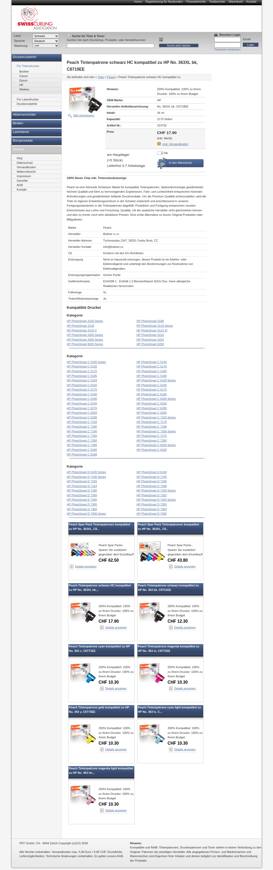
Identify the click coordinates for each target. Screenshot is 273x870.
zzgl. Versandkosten (175, 144)
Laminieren (21, 132)
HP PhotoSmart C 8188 (82, 454)
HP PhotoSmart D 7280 (82, 499)
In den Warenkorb (180, 162)
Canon (23, 76)
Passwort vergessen (228, 49)
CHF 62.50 (109, 560)
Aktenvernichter (24, 114)
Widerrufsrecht (26, 171)
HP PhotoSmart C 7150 (82, 421)
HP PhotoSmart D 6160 (152, 472)
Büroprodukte (23, 140)
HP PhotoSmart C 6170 (82, 389)
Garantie (22, 180)
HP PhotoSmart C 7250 (82, 435)
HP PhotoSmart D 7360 (82, 509)
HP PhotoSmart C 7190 (82, 431)
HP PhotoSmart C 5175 (82, 371)
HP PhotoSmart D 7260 (82, 495)
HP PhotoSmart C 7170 (152, 421)
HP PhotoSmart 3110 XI (152, 330)
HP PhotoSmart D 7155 (82, 481)
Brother (24, 71)
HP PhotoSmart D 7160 (152, 481)
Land (17, 35)
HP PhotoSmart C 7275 (152, 435)
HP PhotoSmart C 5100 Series (86, 362)
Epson (23, 80)
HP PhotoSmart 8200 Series (85, 344)
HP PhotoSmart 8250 (150, 344)
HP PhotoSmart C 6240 (82, 403)
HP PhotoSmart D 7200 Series (156, 490)
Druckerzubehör (25, 57)
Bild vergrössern (83, 115)
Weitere (24, 89)
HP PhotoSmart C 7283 (152, 440)
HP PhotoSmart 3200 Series (85, 334)
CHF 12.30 (178, 621)
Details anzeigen (85, 566)
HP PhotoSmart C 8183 (152, 449)
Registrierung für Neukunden (164, 1)
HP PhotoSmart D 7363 (152, 509)
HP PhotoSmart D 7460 (152, 513)
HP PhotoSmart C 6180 (82, 394)
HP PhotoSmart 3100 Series (85, 321)
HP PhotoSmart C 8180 (82, 449)
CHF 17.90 (109, 621)
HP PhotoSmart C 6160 (152, 385)
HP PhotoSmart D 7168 (152, 486)
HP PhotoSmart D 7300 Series (156, 499)
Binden (18, 123)
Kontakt (251, 1)
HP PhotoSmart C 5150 (82, 366)
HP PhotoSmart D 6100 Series (86, 472)
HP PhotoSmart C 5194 (82, 380)
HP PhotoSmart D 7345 (82, 504)
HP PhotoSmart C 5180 (152, 371)
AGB (20, 185)
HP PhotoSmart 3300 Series (85, 339)
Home (138, 1)
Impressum (24, 176)
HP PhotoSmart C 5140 (152, 362)
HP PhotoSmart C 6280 (152, 408)
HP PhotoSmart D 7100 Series (86, 476)
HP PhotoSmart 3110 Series (155, 325)
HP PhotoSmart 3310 (150, 339)
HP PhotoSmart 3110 (80, 325)
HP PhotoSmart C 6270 (82, 408)
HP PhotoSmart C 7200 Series (156, 431)
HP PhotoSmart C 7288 (82, 445)
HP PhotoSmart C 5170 (152, 366)
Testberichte (217, 1)
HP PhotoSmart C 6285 (152, 412)
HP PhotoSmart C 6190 (82, 398)
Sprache (19, 40)
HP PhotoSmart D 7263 (152, 495)
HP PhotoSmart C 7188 (152, 426)
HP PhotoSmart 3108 (150, 321)
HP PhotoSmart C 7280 (82, 440)
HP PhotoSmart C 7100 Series (156, 417)
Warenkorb (236, 1)
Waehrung (20, 45)
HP (21, 84)
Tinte (101, 77)
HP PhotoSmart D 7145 (152, 476)
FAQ (20, 158)
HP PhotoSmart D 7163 (82, 486)
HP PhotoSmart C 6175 (152, 389)
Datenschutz (25, 162)
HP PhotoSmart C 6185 (152, 394)
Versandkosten (26, 167)
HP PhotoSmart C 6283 (82, 412)
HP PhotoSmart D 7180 (82, 490)
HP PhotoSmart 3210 (150, 334)
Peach (111, 77)
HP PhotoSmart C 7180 (82, 426)
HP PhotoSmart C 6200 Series (156, 398)
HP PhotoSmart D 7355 (152, 504)
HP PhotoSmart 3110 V (82, 330)
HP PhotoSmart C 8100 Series (156, 445)
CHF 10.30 (109, 682)
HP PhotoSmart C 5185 (82, 375)
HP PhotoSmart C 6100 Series (156, 380)
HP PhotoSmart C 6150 (82, 385)
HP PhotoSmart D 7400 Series (86, 513)
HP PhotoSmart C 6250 (152, 403)
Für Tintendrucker (28, 66)
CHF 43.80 (178, 560)
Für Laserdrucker (28, 99)
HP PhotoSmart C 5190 (152, 375)
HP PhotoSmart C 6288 (82, 417)
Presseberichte (196, 1)
